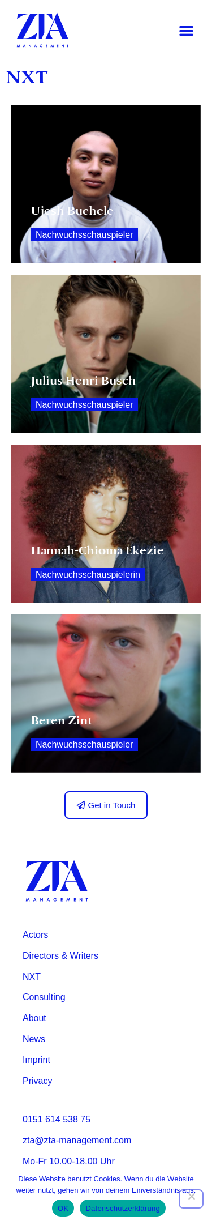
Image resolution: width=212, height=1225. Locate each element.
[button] (186, 30)
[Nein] (191, 1199)
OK (63, 1208)
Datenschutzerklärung (122, 1208)
